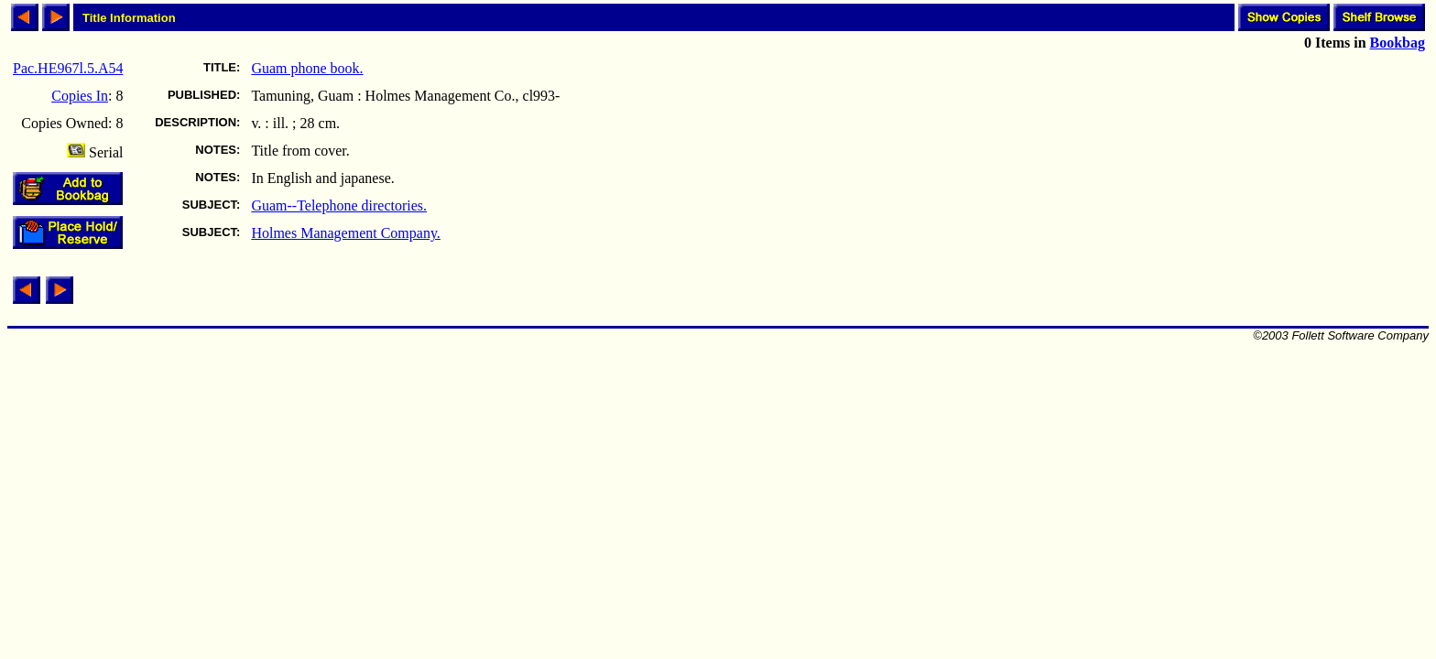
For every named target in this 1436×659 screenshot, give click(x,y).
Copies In (79, 95)
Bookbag (1397, 42)
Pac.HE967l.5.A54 (68, 68)
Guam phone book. (307, 68)
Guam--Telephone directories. (339, 205)
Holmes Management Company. (345, 233)
